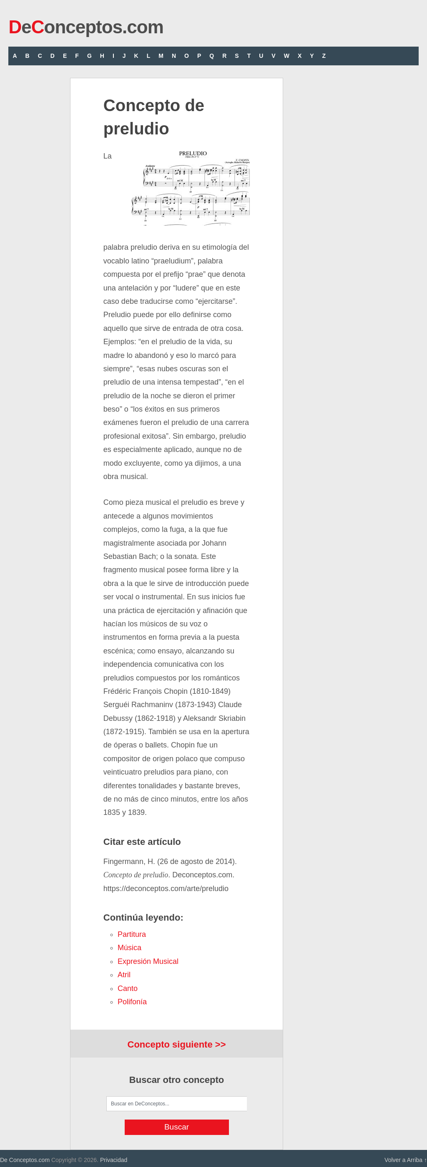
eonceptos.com (85, 27)
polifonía (132, 1002)
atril (124, 975)
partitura (132, 934)
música (129, 948)
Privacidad (113, 1160)
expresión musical (148, 961)
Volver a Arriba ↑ (405, 1160)
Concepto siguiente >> (177, 1044)
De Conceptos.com (25, 1160)
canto (128, 988)
